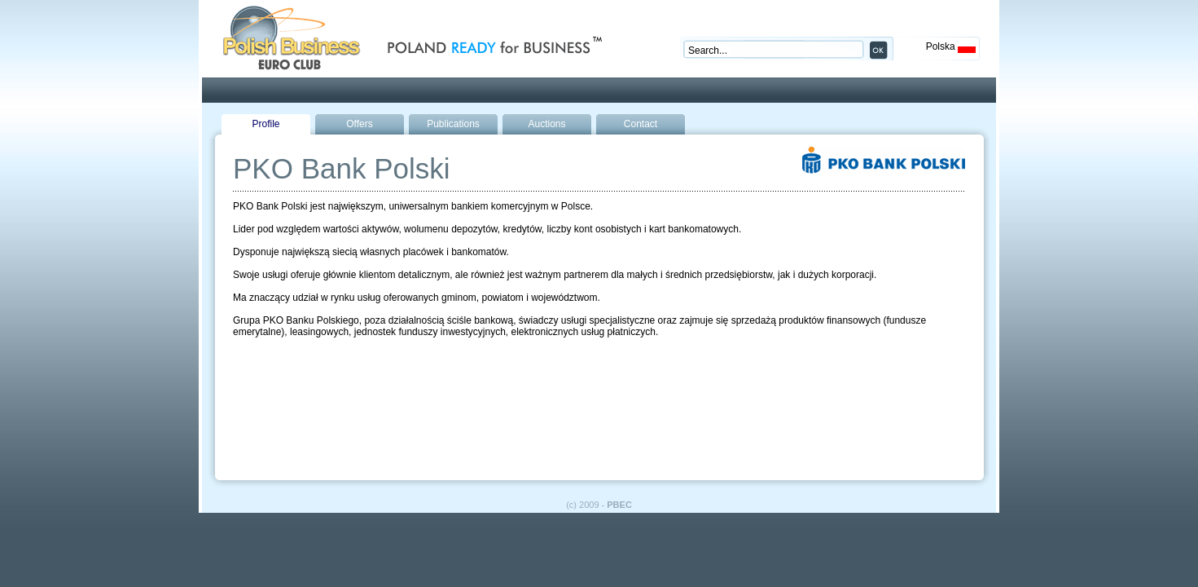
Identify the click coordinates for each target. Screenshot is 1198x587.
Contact (640, 124)
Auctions (546, 124)
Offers (359, 124)
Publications (453, 124)
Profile (265, 124)
